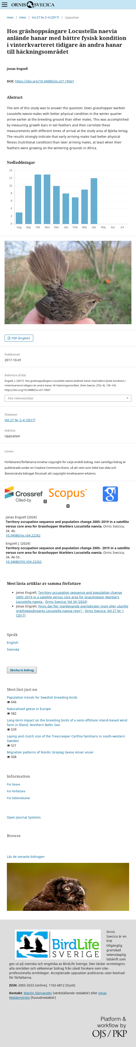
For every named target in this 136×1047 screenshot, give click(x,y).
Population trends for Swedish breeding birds (42, 697)
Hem (10, 17)
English (12, 642)
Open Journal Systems (24, 817)
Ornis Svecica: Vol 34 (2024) (66, 601)
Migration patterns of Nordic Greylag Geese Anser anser (50, 752)
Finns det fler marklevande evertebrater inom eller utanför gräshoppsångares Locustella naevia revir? (72, 608)
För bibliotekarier (18, 798)
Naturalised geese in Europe (29, 709)
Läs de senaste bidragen (26, 856)
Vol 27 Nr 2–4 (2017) (45, 17)
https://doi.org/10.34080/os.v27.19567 (44, 81)
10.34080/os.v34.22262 (23, 535)
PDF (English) (20, 338)
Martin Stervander (38, 993)
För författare (16, 791)
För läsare (13, 784)
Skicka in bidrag (22, 670)
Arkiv (22, 17)
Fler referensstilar (20, 398)
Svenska (13, 649)
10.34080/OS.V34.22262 (24, 561)
